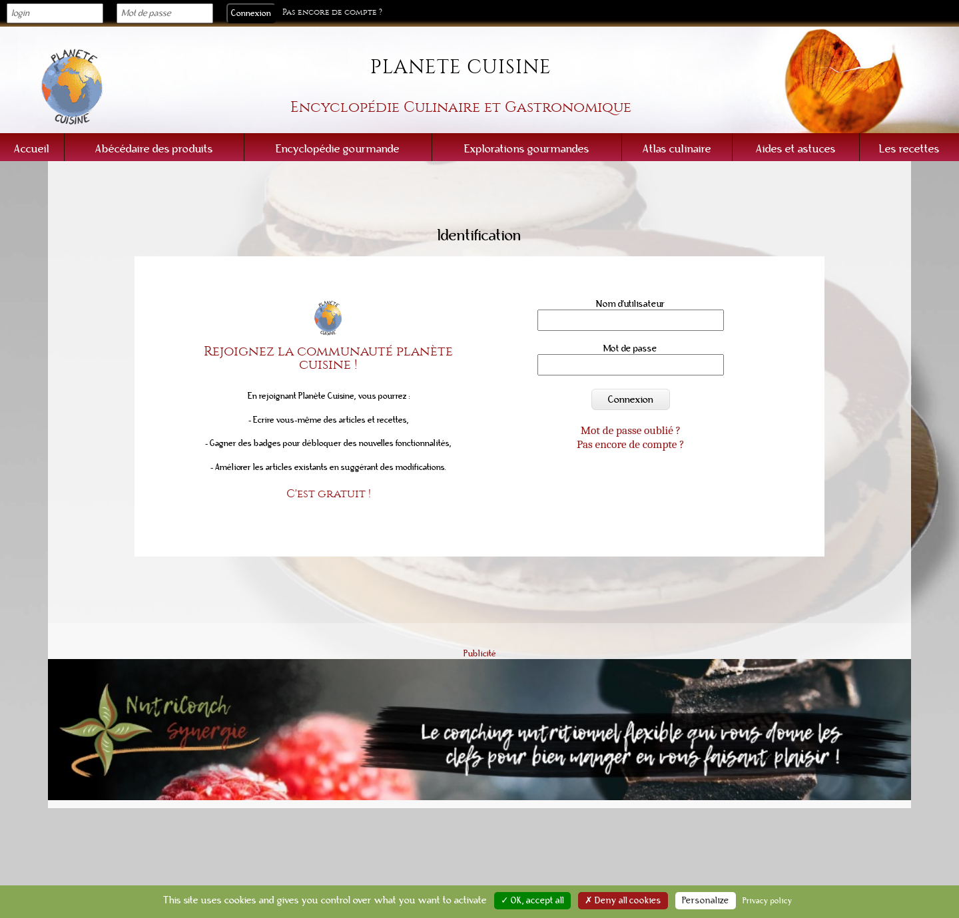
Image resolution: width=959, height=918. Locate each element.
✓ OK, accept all (532, 900)
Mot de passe (630, 348)
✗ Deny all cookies (623, 900)
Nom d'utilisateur (631, 304)
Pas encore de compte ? (332, 12)
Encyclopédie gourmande (338, 149)
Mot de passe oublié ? (631, 430)
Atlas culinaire (677, 149)
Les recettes (909, 149)
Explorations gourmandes (526, 149)
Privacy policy (768, 900)
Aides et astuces (796, 149)
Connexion (630, 399)
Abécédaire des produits (154, 149)
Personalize (705, 900)
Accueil (31, 149)
